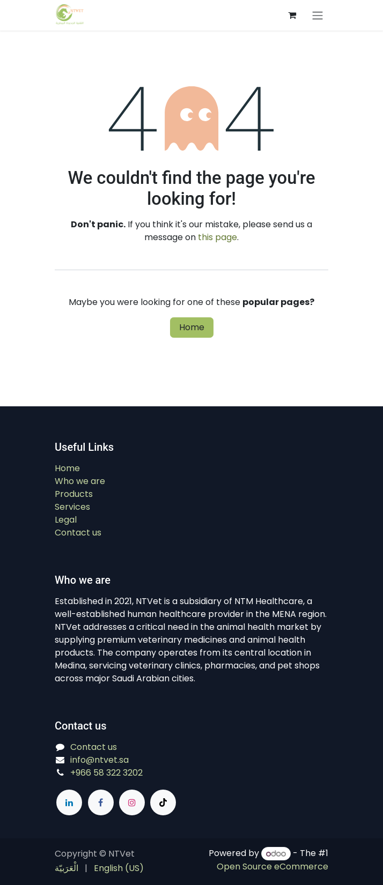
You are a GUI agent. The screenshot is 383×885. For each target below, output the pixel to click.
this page (217, 237)
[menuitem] (66, 868)
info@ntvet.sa (99, 760)
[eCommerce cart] (292, 15)
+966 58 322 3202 (106, 773)
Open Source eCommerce (272, 866)
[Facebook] (101, 802)
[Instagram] (132, 802)
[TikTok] (163, 802)
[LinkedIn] (69, 802)
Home (191, 327)
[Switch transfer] (317, 15)
